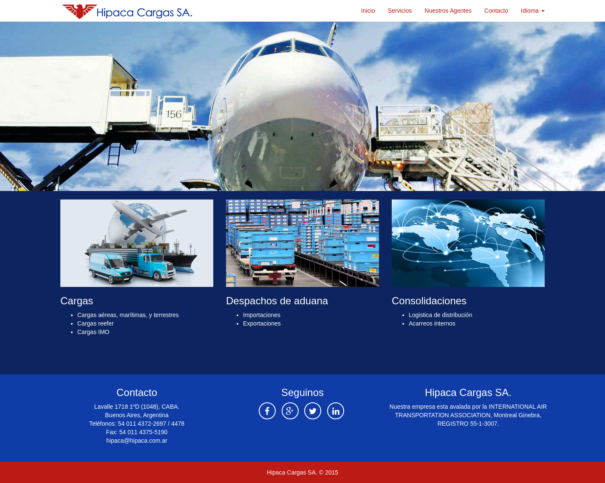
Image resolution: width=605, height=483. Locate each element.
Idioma (533, 10)
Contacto (496, 10)
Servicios (400, 10)
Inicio (368, 10)
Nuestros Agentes (448, 10)
